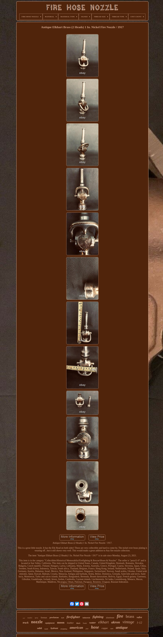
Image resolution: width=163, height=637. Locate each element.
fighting (98, 617)
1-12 (139, 622)
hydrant (54, 628)
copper (104, 628)
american (76, 627)
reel (24, 618)
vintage (128, 622)
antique (122, 627)
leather (70, 622)
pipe (87, 628)
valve (139, 617)
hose (95, 627)
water (92, 622)
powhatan (54, 617)
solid (39, 628)
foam (85, 623)
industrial (86, 618)
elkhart (103, 622)
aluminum (110, 618)
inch (62, 618)
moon (60, 622)
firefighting (64, 629)
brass (130, 616)
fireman (44, 618)
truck (26, 622)
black (78, 623)
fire (120, 616)
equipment (50, 623)
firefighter (73, 617)
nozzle (37, 621)
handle (46, 629)
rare (111, 628)
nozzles (29, 618)
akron (115, 622)
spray (36, 618)
